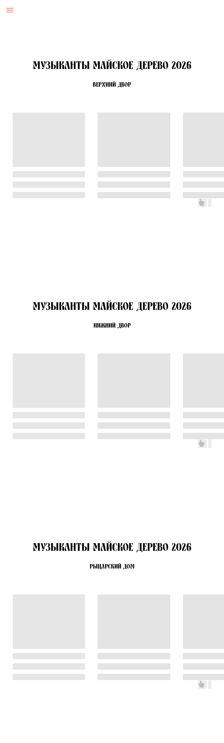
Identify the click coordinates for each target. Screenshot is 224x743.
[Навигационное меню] (9, 10)
